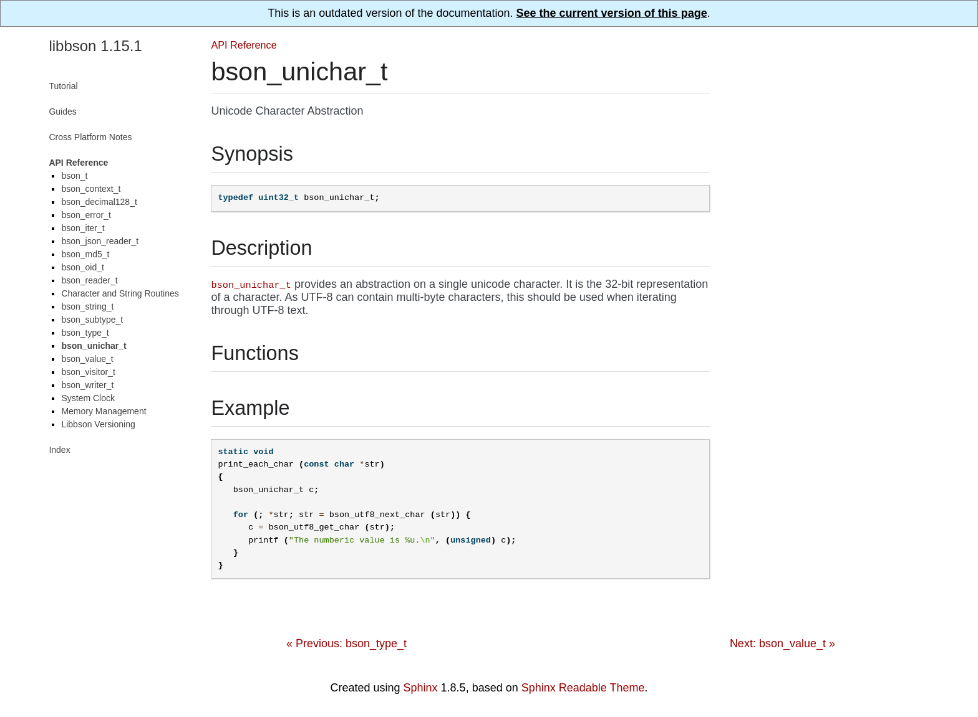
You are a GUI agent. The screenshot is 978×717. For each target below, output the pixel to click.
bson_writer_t (87, 385)
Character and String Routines (119, 293)
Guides (62, 111)
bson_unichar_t (93, 346)
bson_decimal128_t (99, 202)
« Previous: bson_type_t (346, 643)
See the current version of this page (611, 13)
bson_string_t (87, 306)
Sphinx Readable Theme (583, 687)
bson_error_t (85, 215)
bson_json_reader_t (99, 241)
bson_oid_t (82, 267)
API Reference (243, 44)
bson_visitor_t (88, 372)
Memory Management (103, 411)
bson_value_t (87, 359)
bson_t (74, 176)
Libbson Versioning (98, 424)
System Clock (88, 398)
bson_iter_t (82, 228)
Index (59, 450)
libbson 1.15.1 (95, 45)
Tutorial (63, 86)
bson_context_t (90, 189)
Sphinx (421, 687)
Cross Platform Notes (90, 137)
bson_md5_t (85, 254)
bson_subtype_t (92, 320)
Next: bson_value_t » (782, 643)
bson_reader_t (89, 280)
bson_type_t (85, 333)
